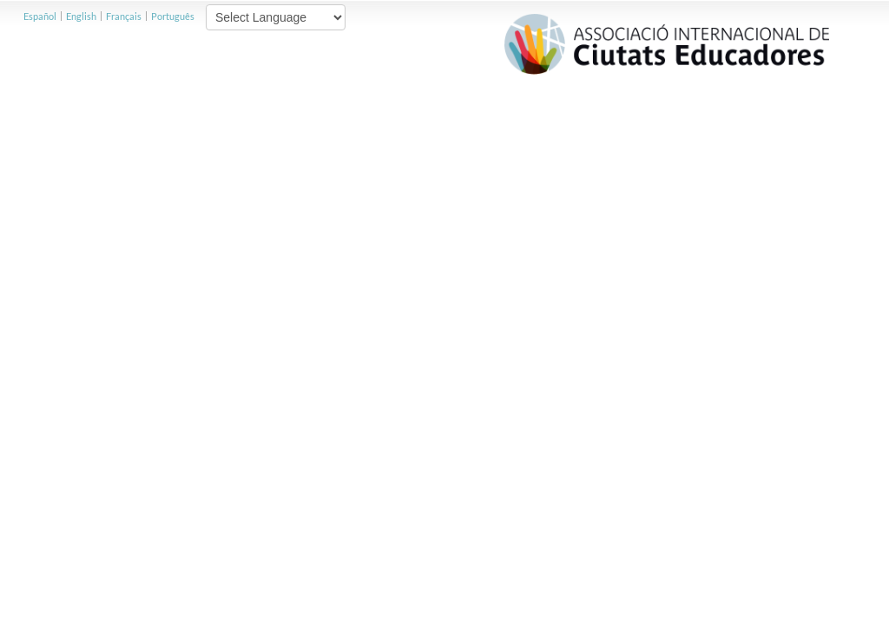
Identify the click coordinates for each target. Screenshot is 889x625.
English (81, 16)
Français (124, 16)
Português (172, 16)
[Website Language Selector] (276, 17)
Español (39, 16)
